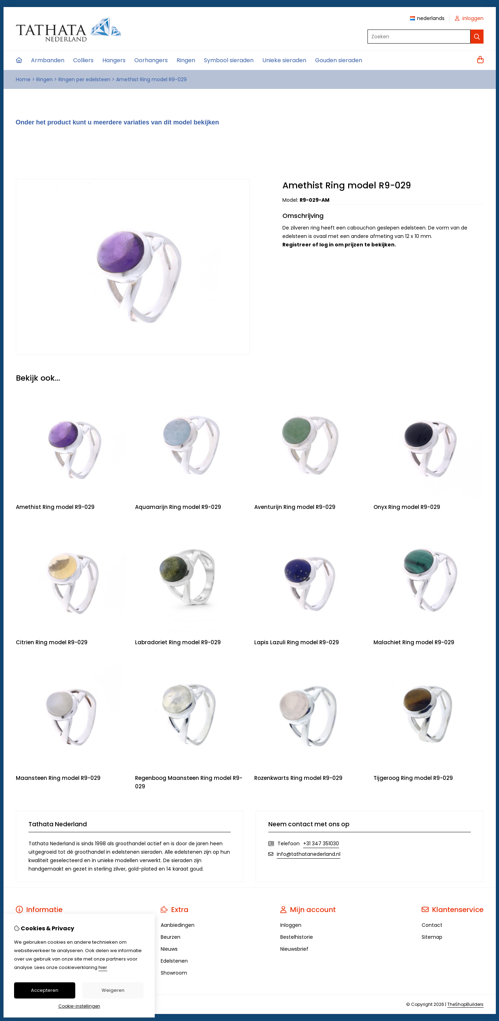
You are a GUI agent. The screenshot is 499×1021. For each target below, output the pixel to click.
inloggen (469, 18)
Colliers (83, 60)
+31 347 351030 (321, 843)
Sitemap (432, 937)
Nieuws (169, 948)
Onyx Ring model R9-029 (406, 507)
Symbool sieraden (229, 60)
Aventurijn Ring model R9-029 (294, 507)
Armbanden (47, 60)
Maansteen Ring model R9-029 (58, 778)
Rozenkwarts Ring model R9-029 (298, 778)
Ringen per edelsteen (84, 79)
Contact (432, 925)
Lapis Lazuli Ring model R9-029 (296, 642)
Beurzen (170, 937)
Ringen (186, 60)
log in (326, 244)
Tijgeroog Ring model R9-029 (413, 778)
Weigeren (113, 990)
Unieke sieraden (284, 60)
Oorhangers (151, 60)
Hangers (114, 60)
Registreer (296, 244)
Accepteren (44, 990)
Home (23, 79)
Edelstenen (174, 960)
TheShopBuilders (465, 1004)
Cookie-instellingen (79, 1006)
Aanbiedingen (177, 925)
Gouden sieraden (338, 60)
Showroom (174, 972)
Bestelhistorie (296, 937)
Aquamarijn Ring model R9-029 (178, 507)
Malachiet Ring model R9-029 (413, 642)
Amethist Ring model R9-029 (151, 79)
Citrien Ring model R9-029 (52, 642)
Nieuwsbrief (294, 948)
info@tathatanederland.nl (308, 854)
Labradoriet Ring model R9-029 (178, 642)
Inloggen (290, 925)
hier (102, 967)
